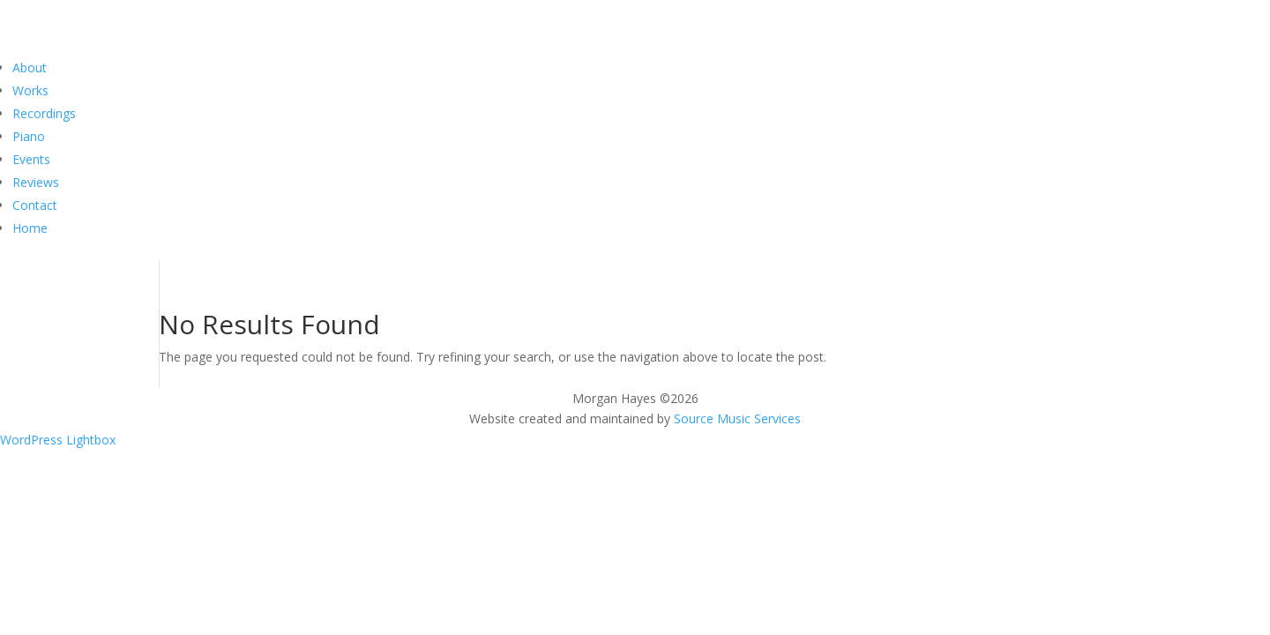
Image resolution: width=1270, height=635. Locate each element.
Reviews (35, 182)
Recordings (44, 113)
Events (31, 159)
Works (30, 90)
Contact (34, 205)
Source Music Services (737, 418)
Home (30, 228)
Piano (28, 136)
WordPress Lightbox (58, 439)
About (29, 67)
